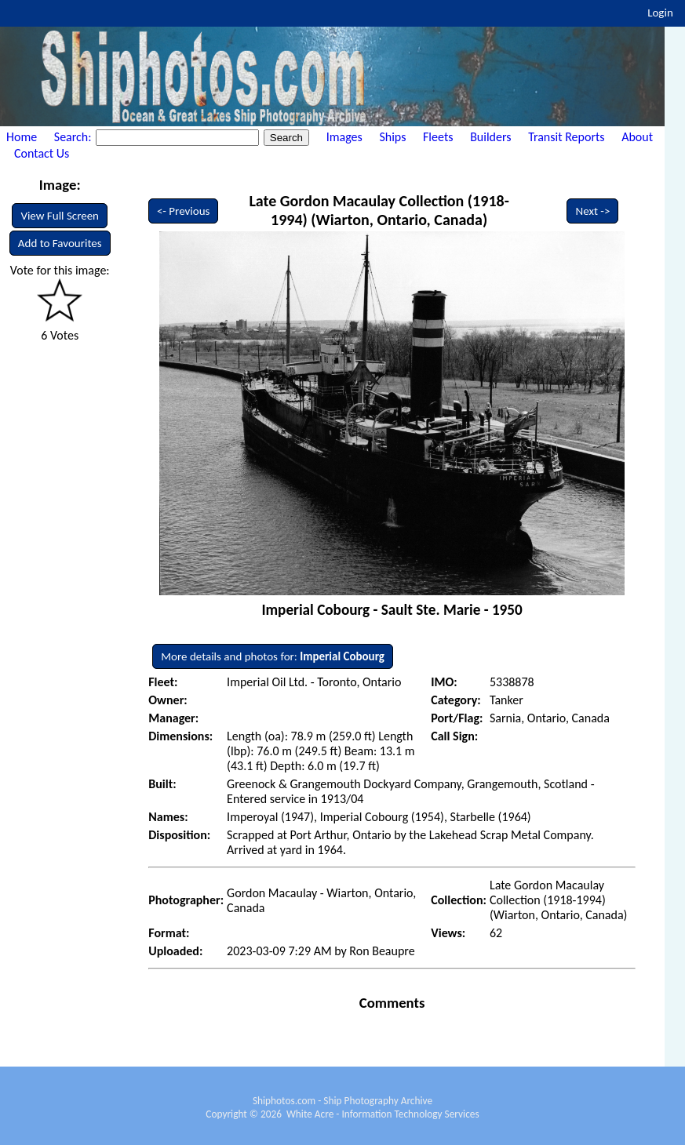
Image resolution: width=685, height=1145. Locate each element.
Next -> (592, 211)
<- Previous (183, 211)
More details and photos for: (272, 656)
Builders (490, 136)
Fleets (438, 136)
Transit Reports (566, 136)
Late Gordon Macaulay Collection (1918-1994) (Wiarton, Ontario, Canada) (378, 210)
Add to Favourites (60, 243)
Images (344, 136)
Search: (74, 136)
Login (660, 12)
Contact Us (41, 153)
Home (21, 136)
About (637, 136)
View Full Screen (59, 216)
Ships (392, 136)
